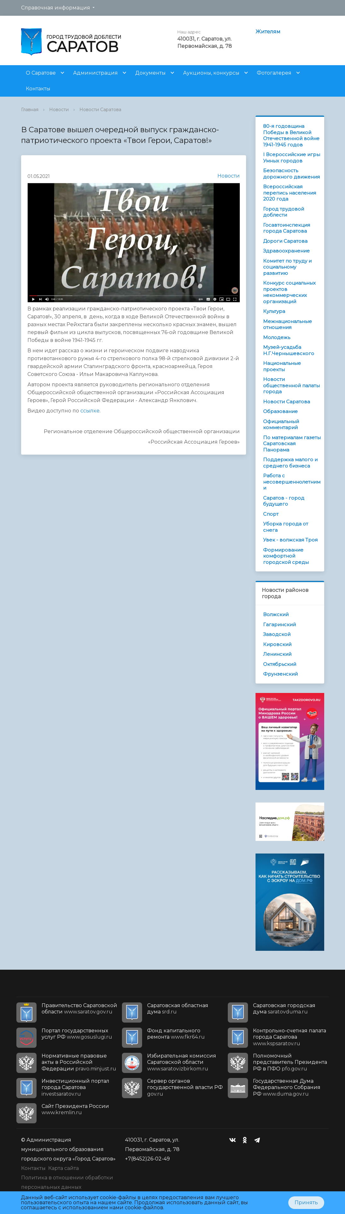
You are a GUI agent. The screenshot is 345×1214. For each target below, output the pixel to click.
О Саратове (41, 73)
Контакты (38, 89)
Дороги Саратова (285, 241)
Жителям (268, 32)
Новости (59, 109)
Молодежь (276, 337)
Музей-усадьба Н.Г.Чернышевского (288, 350)
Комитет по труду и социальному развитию (287, 267)
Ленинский (277, 654)
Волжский (276, 614)
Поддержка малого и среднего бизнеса (290, 463)
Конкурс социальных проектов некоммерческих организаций (289, 292)
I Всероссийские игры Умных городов (291, 157)
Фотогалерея (274, 73)
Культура (274, 311)
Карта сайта (63, 1168)
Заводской (276, 634)
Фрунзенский (280, 674)
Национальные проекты (282, 366)
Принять (306, 1202)
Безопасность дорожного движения (291, 173)
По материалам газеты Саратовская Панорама (292, 443)
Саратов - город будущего (283, 501)
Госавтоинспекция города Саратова (286, 228)
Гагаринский (279, 624)
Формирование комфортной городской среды (286, 556)
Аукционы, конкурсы (211, 73)
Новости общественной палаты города (291, 385)
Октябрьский (279, 664)
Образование (280, 411)
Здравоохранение (286, 251)
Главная (29, 109)
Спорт (271, 514)
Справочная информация (55, 8)
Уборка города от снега (285, 527)
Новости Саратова (100, 109)
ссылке (90, 411)
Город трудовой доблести (283, 212)
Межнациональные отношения (287, 324)
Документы (150, 73)
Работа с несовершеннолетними (291, 482)
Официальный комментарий (281, 424)
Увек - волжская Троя (290, 540)
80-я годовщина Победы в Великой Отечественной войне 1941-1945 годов (291, 135)
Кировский (277, 644)
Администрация (95, 73)
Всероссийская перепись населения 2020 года (289, 193)
